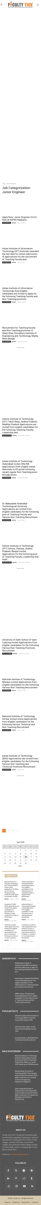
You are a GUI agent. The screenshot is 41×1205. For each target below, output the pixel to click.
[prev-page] (5, 945)
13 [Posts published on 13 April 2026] (10, 857)
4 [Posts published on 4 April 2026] (36, 851)
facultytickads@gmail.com (20, 1154)
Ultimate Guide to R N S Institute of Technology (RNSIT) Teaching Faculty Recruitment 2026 (27, 1018)
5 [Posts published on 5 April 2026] (4, 854)
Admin (14, 223)
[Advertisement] (20, 32)
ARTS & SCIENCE (7, 653)
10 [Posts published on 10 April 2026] (31, 854)
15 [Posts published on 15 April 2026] (20, 857)
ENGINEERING (6, 223)
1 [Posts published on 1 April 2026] (20, 851)
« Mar (20, 866)
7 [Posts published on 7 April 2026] (15, 854)
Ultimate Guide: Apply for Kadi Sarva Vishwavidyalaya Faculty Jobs (25, 1029)
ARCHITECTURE (7, 435)
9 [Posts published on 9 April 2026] (25, 854)
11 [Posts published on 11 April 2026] (36, 854)
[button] (36, 4)
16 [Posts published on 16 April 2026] (26, 857)
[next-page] (17, 830)
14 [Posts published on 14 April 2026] (15, 857)
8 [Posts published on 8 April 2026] (20, 854)
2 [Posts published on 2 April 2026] (25, 851)
